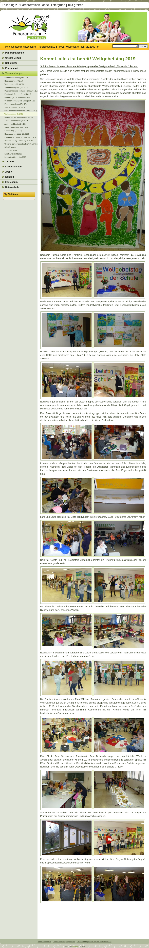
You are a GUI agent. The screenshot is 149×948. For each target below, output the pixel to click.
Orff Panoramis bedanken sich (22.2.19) (20, 111)
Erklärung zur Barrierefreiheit (21, 5)
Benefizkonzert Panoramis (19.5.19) (18, 117)
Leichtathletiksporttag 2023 (15, 157)
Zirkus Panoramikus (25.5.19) (16, 121)
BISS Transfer (10, 147)
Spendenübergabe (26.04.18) (16, 88)
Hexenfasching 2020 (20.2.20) (16, 134)
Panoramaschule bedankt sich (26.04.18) (20, 91)
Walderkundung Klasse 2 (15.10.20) (18, 141)
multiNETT (76, 946)
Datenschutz (82, 942)
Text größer (75, 5)
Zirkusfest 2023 (10, 151)
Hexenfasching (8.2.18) (13, 81)
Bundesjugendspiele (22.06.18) (17, 97)
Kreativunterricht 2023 (13, 154)
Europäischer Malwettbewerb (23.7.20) (20, 137)
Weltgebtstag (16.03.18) (14, 84)
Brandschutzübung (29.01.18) (16, 78)
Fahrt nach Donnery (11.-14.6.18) (17, 94)
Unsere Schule (59, 942)
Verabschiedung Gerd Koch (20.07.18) (20, 101)
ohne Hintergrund (53, 5)
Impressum (70, 942)
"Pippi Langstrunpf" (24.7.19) (16, 127)
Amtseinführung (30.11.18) (15, 107)
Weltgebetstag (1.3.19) (13, 114)
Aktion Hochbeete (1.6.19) (15, 124)
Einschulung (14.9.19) (13, 131)
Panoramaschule (44, 942)
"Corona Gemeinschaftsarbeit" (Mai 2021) (20, 144)
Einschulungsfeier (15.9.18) (15, 104)
